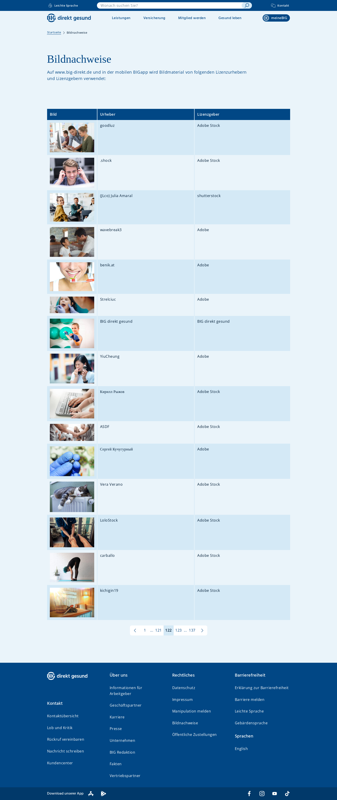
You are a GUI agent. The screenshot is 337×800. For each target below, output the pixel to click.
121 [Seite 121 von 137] (158, 630)
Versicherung (154, 18)
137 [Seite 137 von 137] (192, 630)
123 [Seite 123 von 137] (178, 630)
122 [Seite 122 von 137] (168, 630)
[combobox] (169, 5)
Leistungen (121, 18)
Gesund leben (229, 18)
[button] (74, 703)
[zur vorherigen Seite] (135, 630)
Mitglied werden (192, 18)
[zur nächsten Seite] (202, 630)
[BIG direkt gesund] (69, 17)
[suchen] (247, 5)
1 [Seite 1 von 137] (145, 630)
